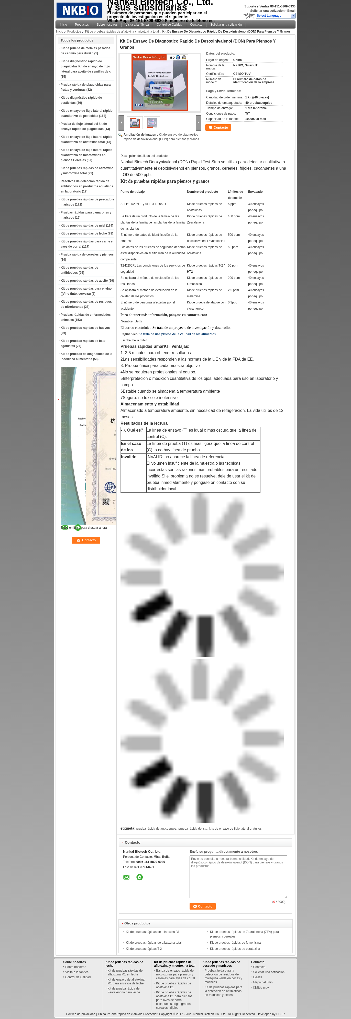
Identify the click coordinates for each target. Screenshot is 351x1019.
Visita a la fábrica (137, 24)
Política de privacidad (80, 1014)
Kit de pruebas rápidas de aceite (84, 280)
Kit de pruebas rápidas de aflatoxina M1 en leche (125, 972)
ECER (280, 1014)
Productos (82, 24)
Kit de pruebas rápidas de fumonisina (235, 942)
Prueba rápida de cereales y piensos (87, 254)
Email (291, 11)
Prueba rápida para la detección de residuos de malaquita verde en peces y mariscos (223, 976)
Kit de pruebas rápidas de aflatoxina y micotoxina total (122, 31)
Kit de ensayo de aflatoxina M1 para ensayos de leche (126, 981)
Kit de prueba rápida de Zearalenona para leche (124, 990)
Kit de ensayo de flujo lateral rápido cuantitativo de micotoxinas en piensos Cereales (87, 155)
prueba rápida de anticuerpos (156, 828)
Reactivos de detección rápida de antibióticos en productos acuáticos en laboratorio (87, 186)
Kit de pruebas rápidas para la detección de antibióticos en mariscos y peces (223, 991)
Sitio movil (261, 988)
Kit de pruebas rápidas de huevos (85, 328)
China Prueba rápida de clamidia (120, 1014)
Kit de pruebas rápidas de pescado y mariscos (221, 963)
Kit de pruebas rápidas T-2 (144, 949)
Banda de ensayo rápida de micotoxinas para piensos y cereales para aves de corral (175, 974)
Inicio (63, 24)
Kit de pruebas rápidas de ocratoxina (235, 949)
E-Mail (257, 977)
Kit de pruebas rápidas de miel (83, 225)
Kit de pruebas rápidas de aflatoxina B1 (152, 932)
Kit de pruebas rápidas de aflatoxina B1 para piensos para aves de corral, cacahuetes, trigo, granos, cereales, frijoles (174, 1000)
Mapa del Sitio (262, 982)
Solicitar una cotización (267, 11)
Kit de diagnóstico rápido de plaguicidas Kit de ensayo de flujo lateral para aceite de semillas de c (86, 66)
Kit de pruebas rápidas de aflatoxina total (153, 942)
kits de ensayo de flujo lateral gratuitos (235, 828)
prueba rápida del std (192, 828)
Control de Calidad (169, 24)
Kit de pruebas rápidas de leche (84, 233)
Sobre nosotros (107, 24)
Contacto (196, 24)
